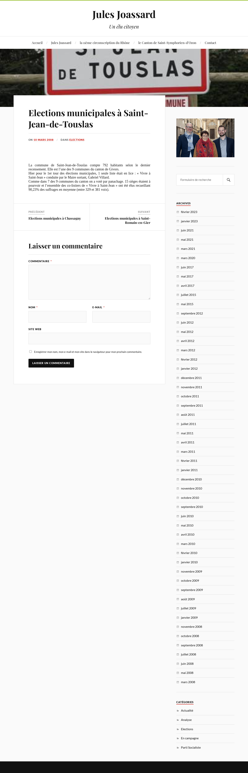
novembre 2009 (191, 571)
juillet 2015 (188, 294)
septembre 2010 (192, 506)
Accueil (37, 42)
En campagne (190, 738)
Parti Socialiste (191, 747)
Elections (76, 139)
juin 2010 (187, 516)
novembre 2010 (191, 488)
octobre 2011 (190, 396)
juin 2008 (187, 663)
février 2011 (189, 460)
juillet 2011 (188, 424)
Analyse (186, 719)
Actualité (187, 710)
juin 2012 (187, 322)
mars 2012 (188, 350)
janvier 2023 (189, 221)
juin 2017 (187, 267)
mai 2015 (187, 304)
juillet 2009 (188, 608)
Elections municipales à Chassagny (54, 218)
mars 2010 (188, 543)
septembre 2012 (192, 313)
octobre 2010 (190, 497)
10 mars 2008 (44, 139)
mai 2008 (187, 672)
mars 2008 (188, 682)
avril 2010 (187, 534)
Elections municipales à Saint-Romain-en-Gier (127, 220)
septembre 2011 (192, 405)
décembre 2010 (191, 479)
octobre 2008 (190, 636)
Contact (210, 42)
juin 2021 (187, 230)
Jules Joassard (124, 14)
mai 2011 (187, 433)
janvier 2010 (189, 562)
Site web (34, 329)
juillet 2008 (188, 654)
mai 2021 (187, 239)
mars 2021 (188, 248)
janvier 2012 (189, 368)
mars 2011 (188, 451)
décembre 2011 (191, 378)
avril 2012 (187, 341)
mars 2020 (188, 258)
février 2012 (189, 359)
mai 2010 (187, 525)
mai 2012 (187, 331)
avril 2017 (187, 285)
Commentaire (40, 261)
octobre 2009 (190, 580)
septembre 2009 (192, 590)
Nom (33, 307)
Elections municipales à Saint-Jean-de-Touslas (88, 118)
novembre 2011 (191, 387)
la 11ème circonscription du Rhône (105, 42)
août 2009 (188, 599)
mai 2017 (187, 276)
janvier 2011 (189, 470)
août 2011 (188, 414)
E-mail (98, 307)
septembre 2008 (192, 645)
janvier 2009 (189, 617)
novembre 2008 (191, 626)
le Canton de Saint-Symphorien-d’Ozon (167, 42)
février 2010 (189, 553)
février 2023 (189, 212)
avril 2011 (187, 442)
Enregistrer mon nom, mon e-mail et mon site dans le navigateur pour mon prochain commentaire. (88, 351)
